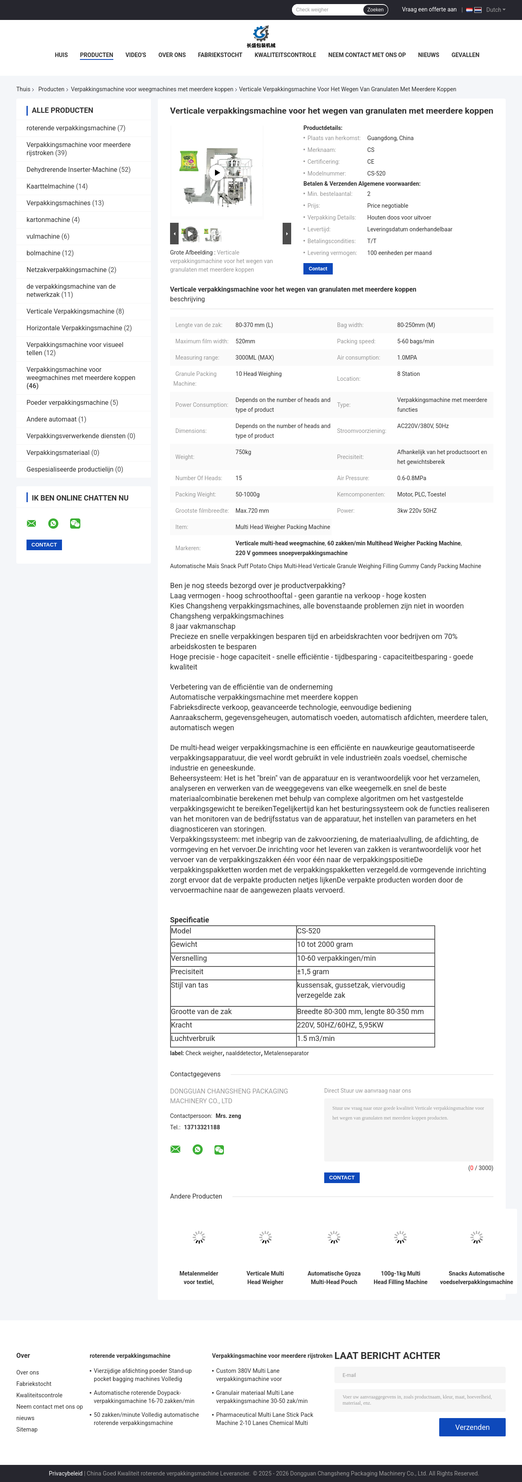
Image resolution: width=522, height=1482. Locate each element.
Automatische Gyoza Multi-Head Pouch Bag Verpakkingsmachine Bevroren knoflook (334, 1278)
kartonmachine (48, 220)
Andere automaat (52, 419)
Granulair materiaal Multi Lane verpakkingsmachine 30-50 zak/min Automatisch (262, 1398)
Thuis (23, 89)
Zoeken (375, 10)
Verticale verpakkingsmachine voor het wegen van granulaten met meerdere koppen (221, 261)
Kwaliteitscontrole (285, 55)
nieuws (428, 55)
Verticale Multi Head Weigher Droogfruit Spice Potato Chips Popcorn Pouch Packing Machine (265, 1278)
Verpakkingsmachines (59, 203)
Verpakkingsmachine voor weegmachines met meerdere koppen (152, 89)
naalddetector (243, 1053)
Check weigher (204, 1053)
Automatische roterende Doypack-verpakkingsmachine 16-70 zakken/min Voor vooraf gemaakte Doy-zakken (144, 1398)
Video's (136, 55)
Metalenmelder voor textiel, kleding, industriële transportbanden (199, 1278)
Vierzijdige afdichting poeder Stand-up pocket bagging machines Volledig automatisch (143, 1376)
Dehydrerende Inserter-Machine (72, 169)
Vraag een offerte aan (429, 9)
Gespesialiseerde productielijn (70, 469)
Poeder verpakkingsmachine (67, 402)
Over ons (172, 55)
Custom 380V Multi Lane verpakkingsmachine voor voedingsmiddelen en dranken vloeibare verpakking (267, 1376)
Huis (61, 55)
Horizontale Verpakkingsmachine (74, 328)
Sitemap (27, 1429)
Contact (318, 269)
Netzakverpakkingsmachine (66, 270)
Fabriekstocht (220, 55)
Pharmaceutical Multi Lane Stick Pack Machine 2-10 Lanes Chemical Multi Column (264, 1420)
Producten (96, 55)
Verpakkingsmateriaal (58, 453)
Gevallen (465, 55)
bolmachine (43, 253)
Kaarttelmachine (50, 186)
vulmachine (43, 236)
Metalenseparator (286, 1053)
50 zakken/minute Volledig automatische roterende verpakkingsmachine (146, 1419)
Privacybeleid (66, 1473)
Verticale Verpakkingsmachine (70, 311)
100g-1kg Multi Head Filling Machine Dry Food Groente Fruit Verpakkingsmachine (400, 1278)
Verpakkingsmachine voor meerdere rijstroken (272, 1355)
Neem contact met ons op (367, 55)
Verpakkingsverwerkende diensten (76, 436)
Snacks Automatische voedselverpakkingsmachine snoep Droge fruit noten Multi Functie (476, 1278)
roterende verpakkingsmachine (71, 128)
